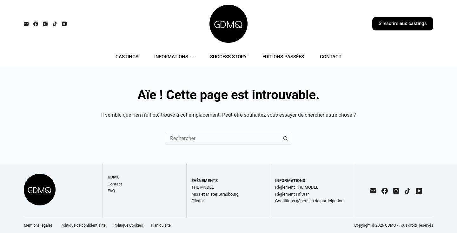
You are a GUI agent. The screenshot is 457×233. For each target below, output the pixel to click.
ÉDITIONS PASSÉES (283, 57)
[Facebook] (35, 24)
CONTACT (330, 57)
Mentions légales (38, 225)
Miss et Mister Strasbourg (215, 194)
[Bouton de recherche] (285, 138)
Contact (115, 184)
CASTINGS (127, 57)
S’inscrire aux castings (403, 23)
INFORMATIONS (175, 57)
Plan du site (160, 225)
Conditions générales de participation (309, 200)
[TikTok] (54, 24)
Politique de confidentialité (83, 225)
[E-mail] (26, 24)
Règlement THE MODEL (296, 187)
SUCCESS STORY (228, 57)
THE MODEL (202, 187)
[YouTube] (64, 24)
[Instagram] (45, 24)
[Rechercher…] (222, 138)
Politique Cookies (128, 225)
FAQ (111, 190)
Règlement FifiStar (292, 194)
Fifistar (197, 200)
